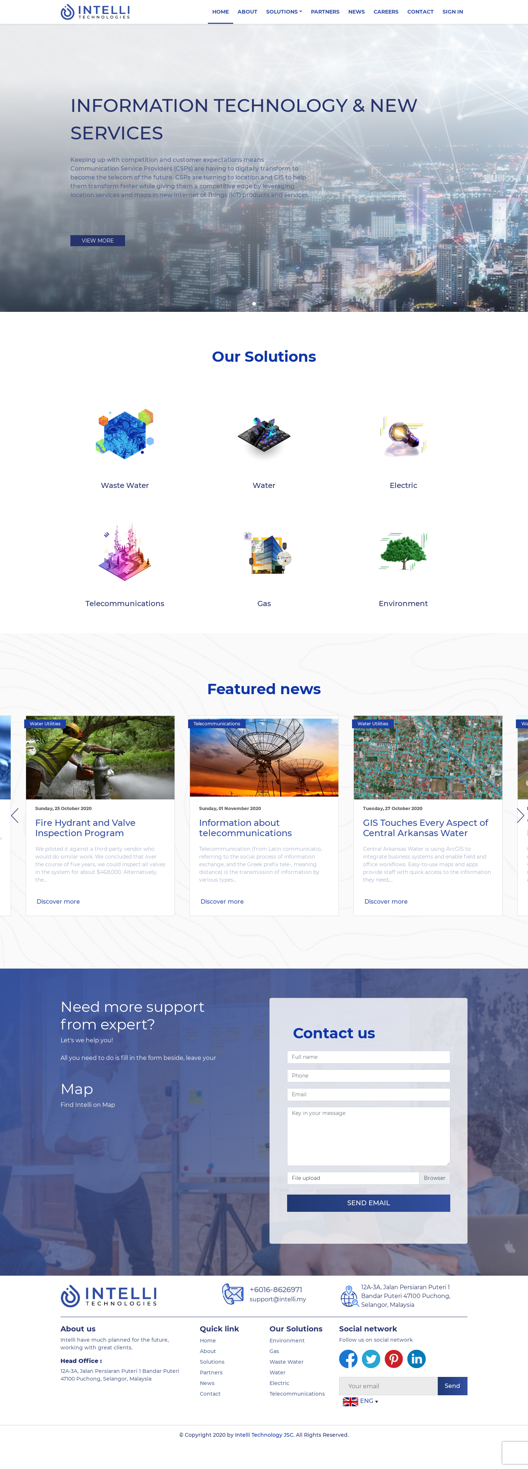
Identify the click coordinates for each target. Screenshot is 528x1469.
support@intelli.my (278, 1323)
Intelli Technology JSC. (264, 1459)
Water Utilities (45, 748)
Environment (287, 1365)
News (356, 11)
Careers (386, 11)
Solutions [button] (282, 11)
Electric (279, 1407)
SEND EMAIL (368, 1227)
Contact (420, 11)
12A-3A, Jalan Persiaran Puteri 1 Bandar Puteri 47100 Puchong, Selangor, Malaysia (405, 1320)
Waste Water (287, 1386)
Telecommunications (217, 748)
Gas (274, 1375)
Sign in (453, 11)
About (247, 11)
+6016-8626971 (276, 1313)
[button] (247, 304)
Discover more (58, 930)
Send (452, 1410)
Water (278, 1396)
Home (220, 11)
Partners (325, 11)
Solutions (212, 1386)
